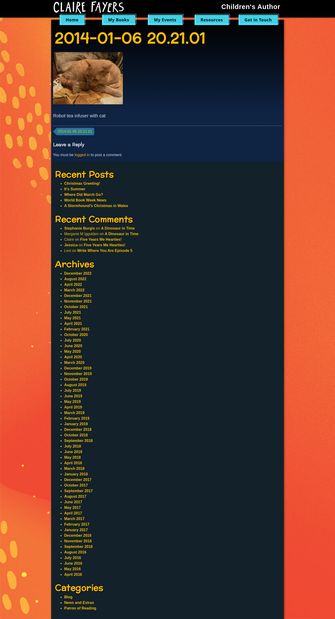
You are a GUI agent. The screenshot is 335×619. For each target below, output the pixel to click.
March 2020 (74, 363)
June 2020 (73, 346)
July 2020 (72, 340)
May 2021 (72, 318)
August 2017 (75, 496)
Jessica (71, 245)
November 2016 (78, 541)
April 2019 (73, 407)
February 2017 (77, 524)
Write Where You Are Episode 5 (104, 251)
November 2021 (78, 301)
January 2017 (76, 530)
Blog (68, 597)
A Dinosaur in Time (118, 228)
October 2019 (76, 379)
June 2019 (73, 396)
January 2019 (76, 424)
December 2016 (77, 535)
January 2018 (76, 474)
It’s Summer (74, 189)
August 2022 (75, 279)
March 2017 (74, 519)
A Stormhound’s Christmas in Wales (96, 206)
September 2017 (78, 491)
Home (72, 20)
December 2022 (77, 273)
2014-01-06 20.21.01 (75, 131)
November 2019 (78, 374)
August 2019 (75, 385)
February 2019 (77, 418)
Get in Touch (258, 20)
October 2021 (76, 307)
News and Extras (79, 603)
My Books (118, 20)
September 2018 (78, 441)
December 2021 (77, 296)
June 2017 (73, 502)
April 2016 (73, 574)
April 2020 (73, 357)
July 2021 (72, 312)
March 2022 (74, 290)
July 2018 (72, 446)
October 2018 (76, 435)
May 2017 (72, 508)
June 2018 (73, 452)
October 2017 (76, 485)
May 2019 (72, 402)
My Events (165, 20)
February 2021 (77, 329)
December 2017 (77, 480)
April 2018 (73, 463)
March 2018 (74, 469)
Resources (212, 20)
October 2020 (76, 335)
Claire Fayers (92, 7)
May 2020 (72, 351)
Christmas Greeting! (82, 183)
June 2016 (73, 563)
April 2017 (73, 513)
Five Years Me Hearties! (100, 239)
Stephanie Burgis (79, 228)
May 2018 (72, 457)
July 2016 (72, 558)
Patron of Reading (80, 608)
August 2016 (75, 552)
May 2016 (72, 569)
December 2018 (77, 429)
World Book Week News (85, 200)
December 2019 (77, 368)
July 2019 (72, 390)
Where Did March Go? (83, 195)
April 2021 (73, 324)
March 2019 (74, 413)
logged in (82, 155)
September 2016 (78, 547)
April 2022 (73, 284)
